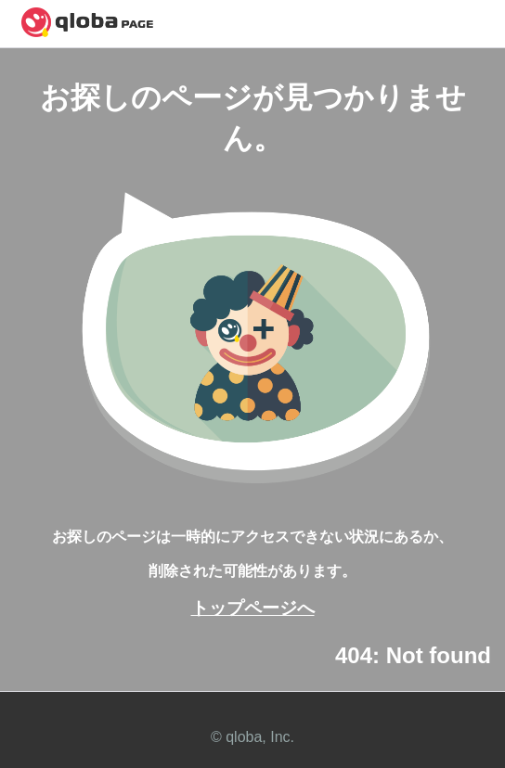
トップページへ (253, 608)
